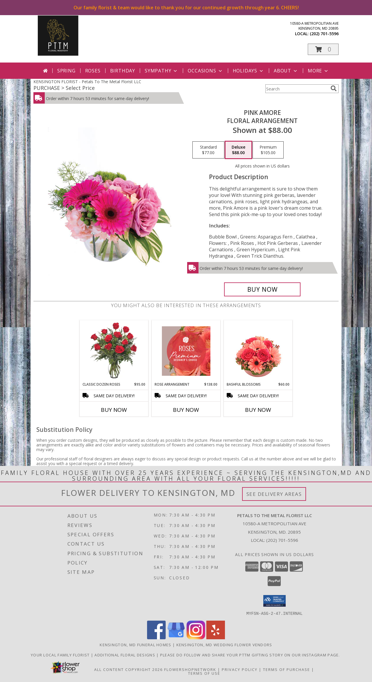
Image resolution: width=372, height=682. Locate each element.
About (286, 70)
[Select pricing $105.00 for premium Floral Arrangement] (268, 150)
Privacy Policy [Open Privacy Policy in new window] (239, 669)
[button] (323, 49)
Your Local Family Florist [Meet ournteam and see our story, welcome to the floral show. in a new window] (61, 654)
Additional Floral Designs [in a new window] (125, 654)
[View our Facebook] (156, 637)
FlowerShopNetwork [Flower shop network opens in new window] (190, 669)
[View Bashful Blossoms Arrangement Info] (258, 351)
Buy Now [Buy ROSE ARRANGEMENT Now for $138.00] (186, 410)
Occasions (205, 70)
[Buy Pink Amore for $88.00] (262, 289)
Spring (66, 70)
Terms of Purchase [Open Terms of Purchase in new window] (286, 669)
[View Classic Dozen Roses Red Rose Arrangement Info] (114, 351)
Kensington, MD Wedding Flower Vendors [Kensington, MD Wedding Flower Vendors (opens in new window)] (224, 644)
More (318, 70)
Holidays (248, 70)
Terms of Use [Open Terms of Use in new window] (204, 673)
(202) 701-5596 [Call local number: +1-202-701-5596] (324, 33)
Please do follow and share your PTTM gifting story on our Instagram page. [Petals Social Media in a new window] (250, 654)
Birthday (122, 70)
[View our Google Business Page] (176, 637)
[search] (333, 88)
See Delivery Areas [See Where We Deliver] (274, 494)
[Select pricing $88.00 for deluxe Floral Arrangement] (238, 150)
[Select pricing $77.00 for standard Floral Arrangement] (208, 150)
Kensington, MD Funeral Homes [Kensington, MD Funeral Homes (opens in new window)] (135, 644)
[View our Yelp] (215, 637)
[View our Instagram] (196, 637)
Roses (93, 70)
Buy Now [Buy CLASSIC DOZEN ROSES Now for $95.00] (114, 410)
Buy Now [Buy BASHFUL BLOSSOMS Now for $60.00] (258, 410)
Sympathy (161, 70)
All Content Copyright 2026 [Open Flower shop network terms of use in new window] (128, 669)
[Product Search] (297, 89)
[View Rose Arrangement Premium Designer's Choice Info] (186, 351)
